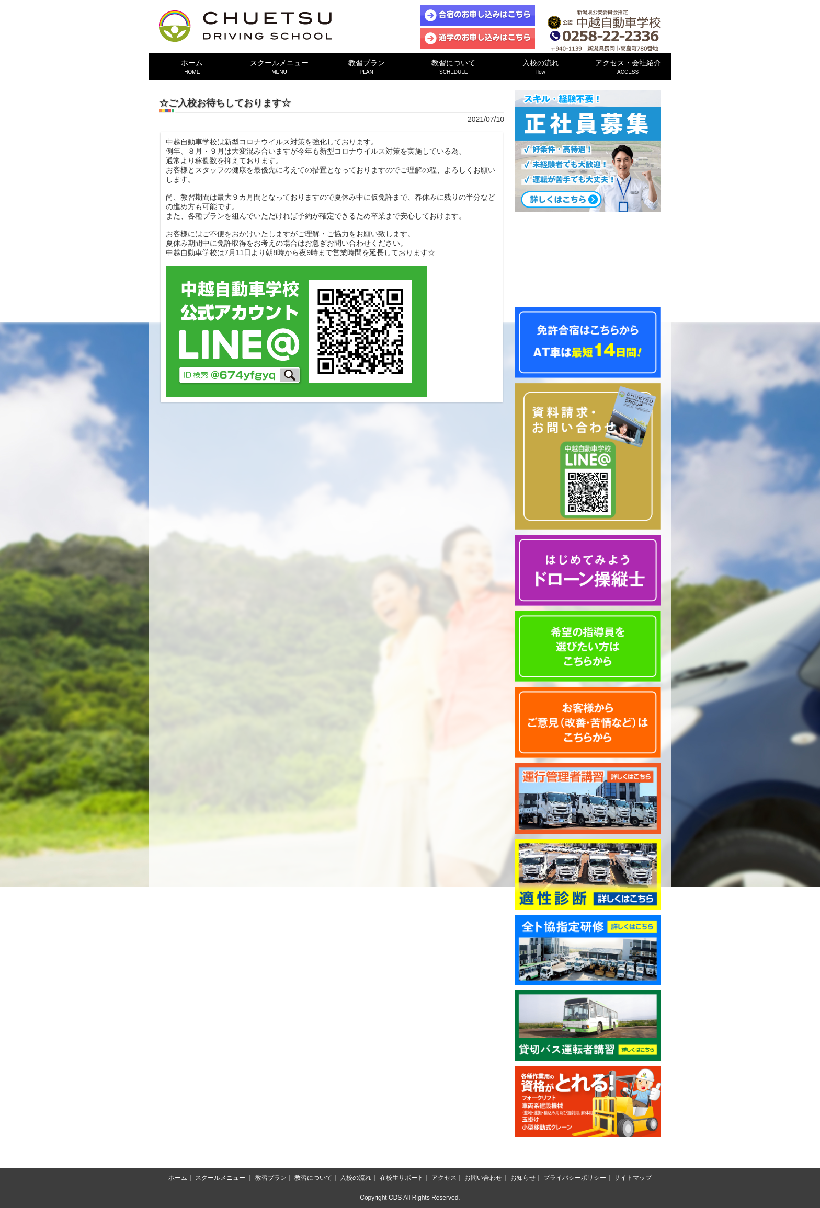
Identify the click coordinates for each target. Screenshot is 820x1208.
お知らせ (523, 1177)
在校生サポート (402, 1177)
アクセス (444, 1177)
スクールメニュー (279, 67)
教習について (453, 67)
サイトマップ (633, 1177)
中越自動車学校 (245, 26)
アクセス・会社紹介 (627, 67)
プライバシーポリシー (574, 1177)
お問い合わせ (483, 1177)
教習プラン (366, 67)
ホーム (192, 67)
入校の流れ (541, 67)
